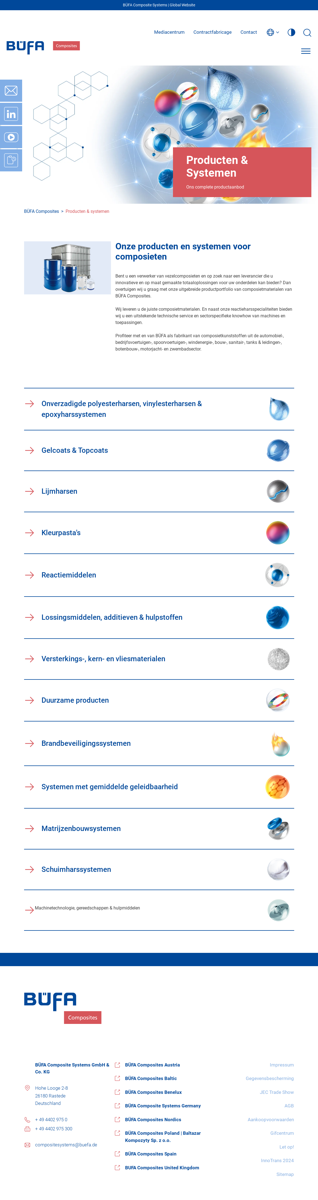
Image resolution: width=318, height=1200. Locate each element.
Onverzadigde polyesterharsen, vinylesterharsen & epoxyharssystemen (122, 409)
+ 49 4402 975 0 (51, 1119)
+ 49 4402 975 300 (53, 1128)
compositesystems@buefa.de (66, 1144)
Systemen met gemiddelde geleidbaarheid (110, 787)
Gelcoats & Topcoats (75, 450)
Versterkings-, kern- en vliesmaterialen (103, 659)
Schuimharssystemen (76, 869)
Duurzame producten (75, 700)
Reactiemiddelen (69, 575)
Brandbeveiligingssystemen (86, 743)
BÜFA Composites (41, 211)
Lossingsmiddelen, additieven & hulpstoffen (112, 617)
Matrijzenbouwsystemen (81, 828)
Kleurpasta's (61, 533)
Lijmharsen (59, 491)
